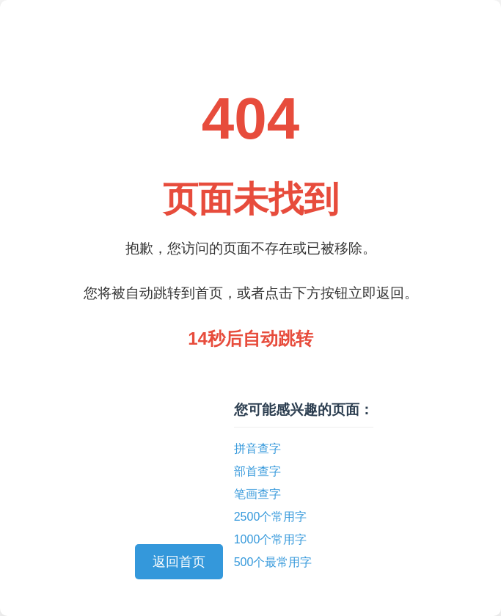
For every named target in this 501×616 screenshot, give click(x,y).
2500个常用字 (270, 516)
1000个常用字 (270, 539)
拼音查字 (257, 448)
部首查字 (257, 471)
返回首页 (179, 561)
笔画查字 (257, 494)
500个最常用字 (273, 562)
